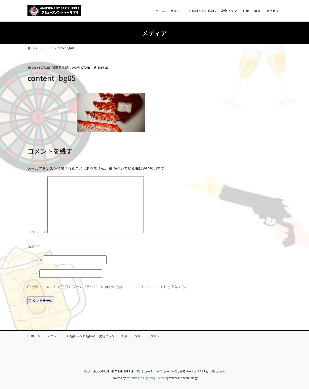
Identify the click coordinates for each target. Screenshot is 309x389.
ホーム (36, 336)
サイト (32, 273)
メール (35, 259)
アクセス (153, 336)
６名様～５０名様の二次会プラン (91, 336)
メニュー (53, 336)
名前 (33, 246)
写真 (137, 336)
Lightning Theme (154, 378)
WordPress (133, 378)
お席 (124, 336)
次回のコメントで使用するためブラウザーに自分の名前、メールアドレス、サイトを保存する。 (110, 286)
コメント (37, 232)
